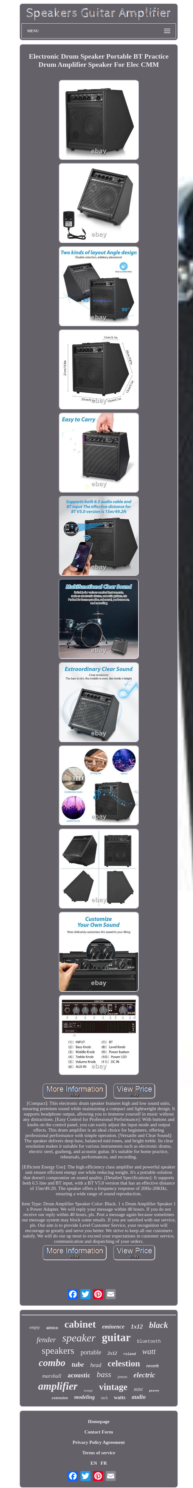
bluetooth (149, 1341)
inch (104, 1398)
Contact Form (99, 1431)
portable (91, 1352)
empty (34, 1327)
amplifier (58, 1386)
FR (104, 1463)
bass (103, 1374)
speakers (58, 1350)
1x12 (137, 1326)
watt (149, 1351)
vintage (113, 1387)
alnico (52, 1327)
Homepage (98, 1421)
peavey (154, 1390)
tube (78, 1364)
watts (119, 1397)
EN (94, 1463)
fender (46, 1339)
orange (88, 1390)
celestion (124, 1363)
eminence (113, 1327)
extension (60, 1397)
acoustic (78, 1375)
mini (138, 1389)
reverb (152, 1365)
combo (52, 1362)
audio (139, 1396)
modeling (84, 1397)
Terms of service (98, 1452)
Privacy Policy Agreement (99, 1442)
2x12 (112, 1353)
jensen (122, 1377)
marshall (51, 1376)
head (95, 1365)
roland (129, 1354)
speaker (79, 1338)
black (158, 1325)
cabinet (80, 1324)
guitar (116, 1337)
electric (144, 1375)
